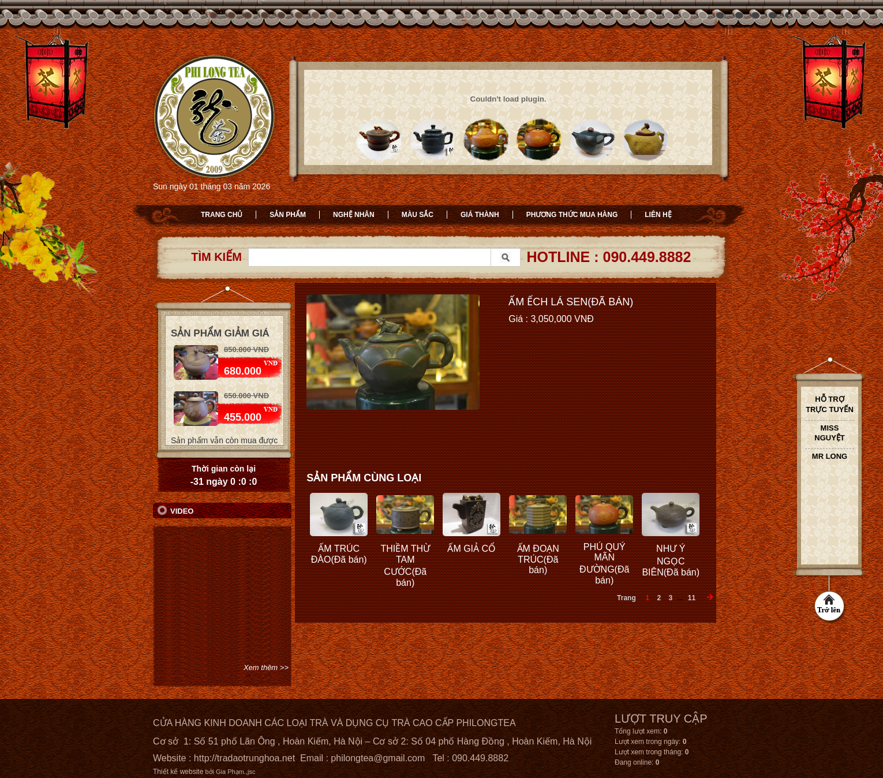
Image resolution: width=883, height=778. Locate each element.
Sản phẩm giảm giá (220, 333)
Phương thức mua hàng (572, 215)
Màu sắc (417, 215)
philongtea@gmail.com (378, 758)
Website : (173, 758)
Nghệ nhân (354, 215)
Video (181, 511)
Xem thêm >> (266, 667)
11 (691, 598)
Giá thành (480, 215)
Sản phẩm (288, 215)
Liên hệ (658, 215)
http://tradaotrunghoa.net (244, 758)
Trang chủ (221, 215)
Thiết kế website (178, 772)
